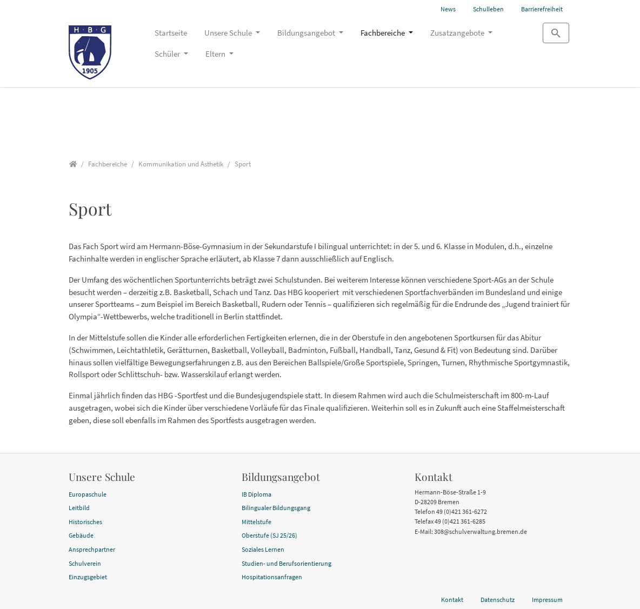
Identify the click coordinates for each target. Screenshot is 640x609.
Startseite (171, 33)
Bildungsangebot (307, 33)
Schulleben (488, 9)
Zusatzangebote (458, 33)
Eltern (216, 54)
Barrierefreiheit (542, 9)
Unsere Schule (229, 33)
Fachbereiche (383, 33)
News (448, 9)
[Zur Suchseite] (556, 33)
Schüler (168, 54)
